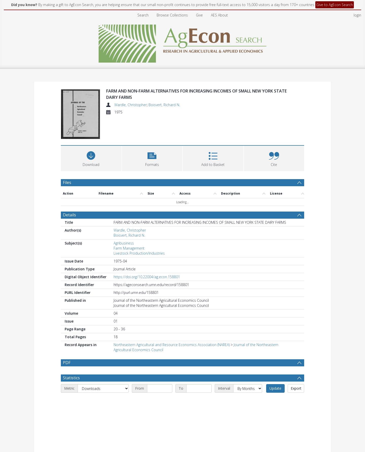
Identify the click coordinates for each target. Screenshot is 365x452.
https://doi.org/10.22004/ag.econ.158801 (147, 276)
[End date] (199, 388)
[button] (152, 158)
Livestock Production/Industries (139, 253)
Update (275, 388)
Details (69, 215)
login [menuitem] (357, 15)
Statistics (71, 378)
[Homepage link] (183, 42)
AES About (219, 15)
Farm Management (129, 248)
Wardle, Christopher (130, 104)
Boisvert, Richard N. (164, 104)
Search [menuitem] (143, 15)
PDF (66, 362)
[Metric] (103, 388)
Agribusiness (124, 243)
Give (199, 15)
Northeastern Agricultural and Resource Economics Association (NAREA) (172, 344)
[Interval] (247, 388)
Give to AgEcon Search (334, 4)
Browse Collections (172, 15)
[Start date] (159, 388)
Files (67, 182)
